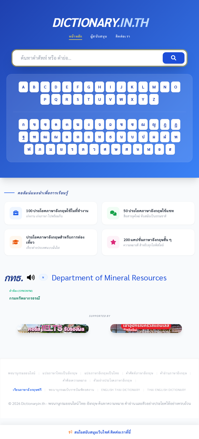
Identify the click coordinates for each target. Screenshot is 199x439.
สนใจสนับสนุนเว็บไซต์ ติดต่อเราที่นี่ (100, 432)
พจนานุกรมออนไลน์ (21, 373)
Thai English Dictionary (166, 390)
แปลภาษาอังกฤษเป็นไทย (101, 373)
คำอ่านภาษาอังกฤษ (173, 373)
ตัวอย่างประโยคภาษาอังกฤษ (113, 380)
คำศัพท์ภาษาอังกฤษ (139, 373)
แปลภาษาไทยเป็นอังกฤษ (59, 373)
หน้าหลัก (75, 36)
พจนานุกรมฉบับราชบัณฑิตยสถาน (71, 390)
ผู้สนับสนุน (98, 36)
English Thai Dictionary (120, 390)
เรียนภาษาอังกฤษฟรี (27, 390)
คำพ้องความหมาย (75, 380)
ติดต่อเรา (123, 36)
